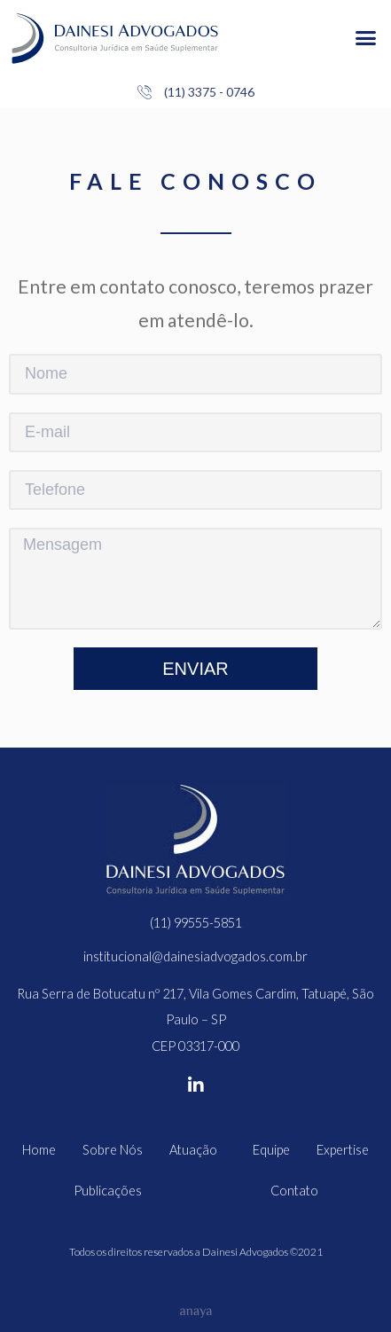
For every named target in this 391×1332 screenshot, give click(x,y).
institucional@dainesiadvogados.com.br (195, 956)
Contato (294, 1190)
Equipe (271, 1149)
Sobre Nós (112, 1149)
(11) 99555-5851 (196, 922)
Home (39, 1149)
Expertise (343, 1149)
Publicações (108, 1190)
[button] (365, 38)
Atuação (197, 1150)
